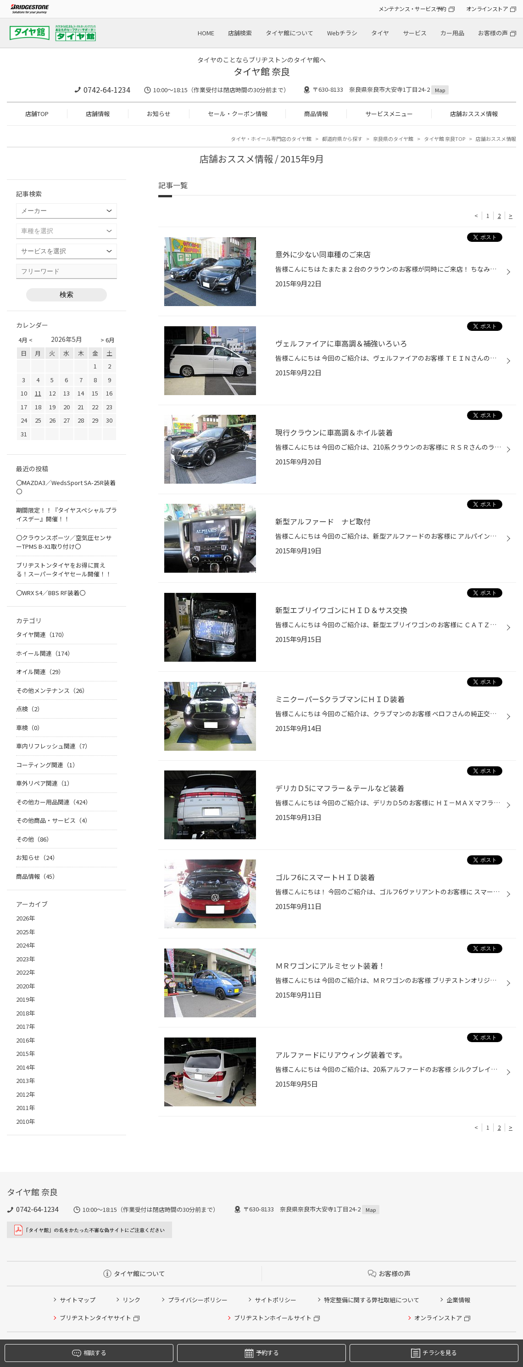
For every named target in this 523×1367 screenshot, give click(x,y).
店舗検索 (240, 32)
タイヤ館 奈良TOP (444, 138)
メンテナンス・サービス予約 (412, 8)
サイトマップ (77, 1299)
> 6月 (107, 339)
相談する (89, 1353)
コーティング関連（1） (47, 764)
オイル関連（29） (40, 671)
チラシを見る (433, 1353)
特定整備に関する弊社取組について (371, 1299)
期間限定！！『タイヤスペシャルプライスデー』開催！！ (66, 515)
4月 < (25, 339)
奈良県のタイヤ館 (393, 138)
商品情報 (316, 113)
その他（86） (34, 839)
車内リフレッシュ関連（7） (53, 746)
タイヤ (380, 32)
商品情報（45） (37, 876)
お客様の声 (493, 32)
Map (440, 90)
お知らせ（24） (37, 857)
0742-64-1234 (106, 89)
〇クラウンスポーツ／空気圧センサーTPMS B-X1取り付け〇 (63, 542)
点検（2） (29, 708)
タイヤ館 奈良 (262, 71)
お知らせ (159, 113)
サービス (415, 32)
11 (38, 393)
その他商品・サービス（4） (53, 820)
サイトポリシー (275, 1299)
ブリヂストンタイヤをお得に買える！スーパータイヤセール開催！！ (63, 570)
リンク (131, 1299)
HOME (206, 32)
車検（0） (29, 727)
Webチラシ (342, 32)
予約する (261, 1353)
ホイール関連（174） (44, 653)
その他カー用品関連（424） (53, 802)
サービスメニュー (389, 113)
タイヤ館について (289, 32)
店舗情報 (98, 113)
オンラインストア (487, 8)
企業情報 (458, 1299)
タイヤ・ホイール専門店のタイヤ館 (271, 138)
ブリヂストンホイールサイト (273, 1317)
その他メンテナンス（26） (52, 690)
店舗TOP (37, 113)
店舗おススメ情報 (474, 113)
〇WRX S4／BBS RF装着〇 (50, 592)
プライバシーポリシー (198, 1299)
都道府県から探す (342, 138)
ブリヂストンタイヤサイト (95, 1317)
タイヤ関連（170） (41, 634)
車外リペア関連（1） (44, 783)
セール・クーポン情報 (237, 113)
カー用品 (452, 32)
